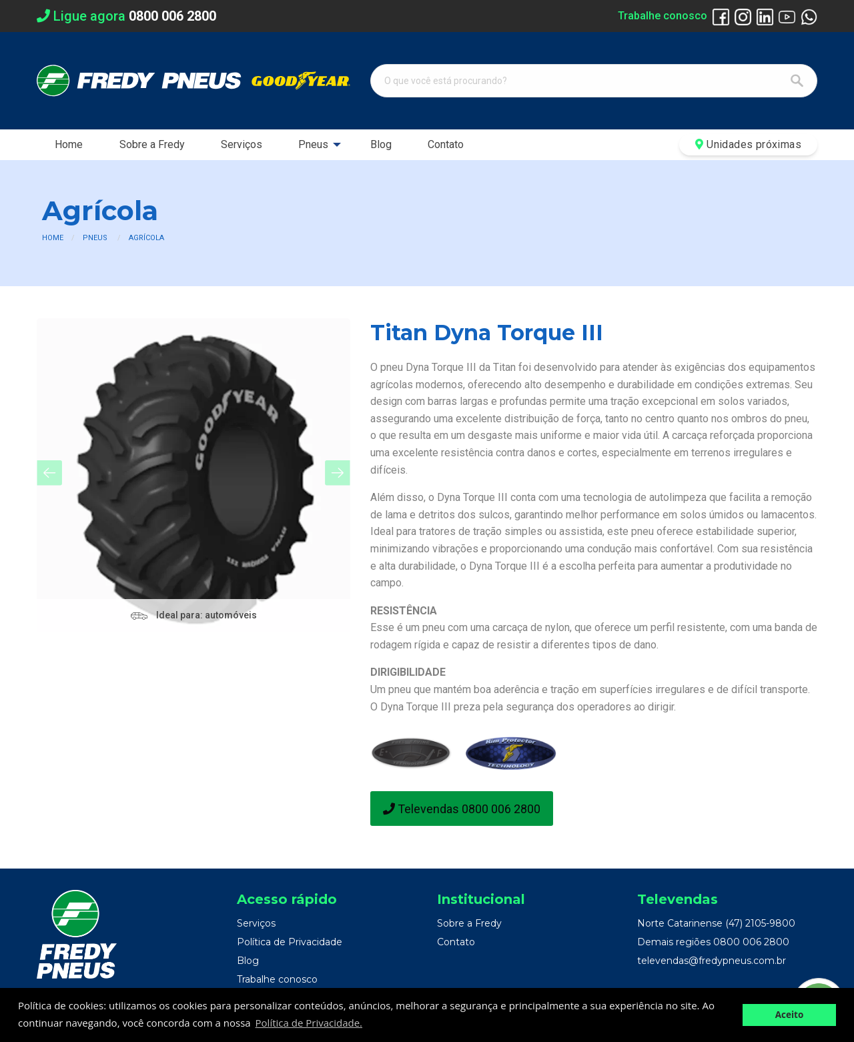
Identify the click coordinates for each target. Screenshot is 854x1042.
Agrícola (146, 237)
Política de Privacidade (289, 942)
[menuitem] (69, 144)
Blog (381, 144)
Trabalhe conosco (662, 15)
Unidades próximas (748, 144)
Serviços (241, 144)
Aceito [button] (789, 1015)
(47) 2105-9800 (760, 923)
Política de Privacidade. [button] (309, 1022)
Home (69, 144)
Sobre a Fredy (152, 144)
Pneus (313, 144)
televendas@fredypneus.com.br (711, 961)
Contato (446, 144)
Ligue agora (126, 16)
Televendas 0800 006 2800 (461, 809)
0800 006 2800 (751, 942)
